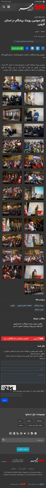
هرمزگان (39, 421)
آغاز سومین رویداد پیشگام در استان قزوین (25, 22)
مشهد (21, 425)
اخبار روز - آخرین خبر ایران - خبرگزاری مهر (31, 7)
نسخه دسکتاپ (23, 449)
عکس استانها (39, 309)
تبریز (19, 421)
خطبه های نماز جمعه (35, 425)
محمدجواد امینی (39, 17)
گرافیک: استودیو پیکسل (17, 484)
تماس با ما (22, 469)
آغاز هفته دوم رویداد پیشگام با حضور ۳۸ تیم (27, 326)
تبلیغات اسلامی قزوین (25, 305)
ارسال (4, 400)
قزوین (36, 32)
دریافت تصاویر (17, 48)
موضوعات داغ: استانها (35, 414)
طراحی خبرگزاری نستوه (36, 484)
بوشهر (29, 421)
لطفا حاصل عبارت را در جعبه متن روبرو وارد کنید (29, 391)
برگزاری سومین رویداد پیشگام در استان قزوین (27, 324)
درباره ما (31, 469)
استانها (43, 32)
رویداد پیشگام (39, 305)
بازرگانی (13, 469)
